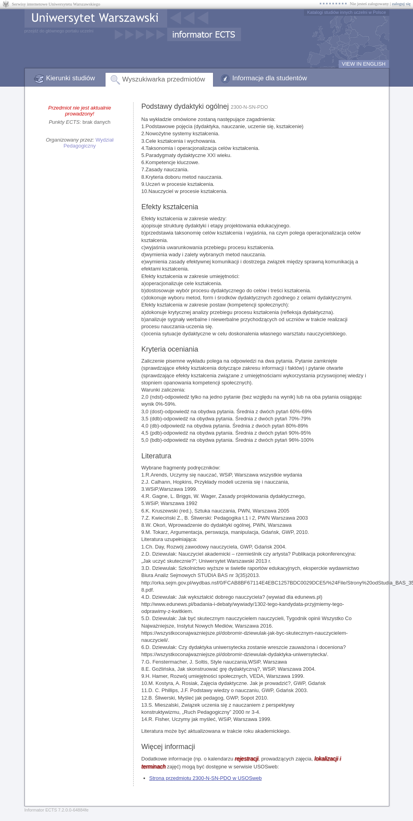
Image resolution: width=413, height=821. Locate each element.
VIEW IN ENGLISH (364, 64)
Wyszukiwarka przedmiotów (163, 79)
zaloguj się (401, 3)
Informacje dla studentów (269, 78)
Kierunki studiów (70, 78)
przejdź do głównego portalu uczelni (59, 30)
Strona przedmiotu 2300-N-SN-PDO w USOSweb (205, 778)
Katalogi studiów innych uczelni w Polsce (346, 12)
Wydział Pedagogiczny (88, 143)
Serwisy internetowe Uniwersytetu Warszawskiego (56, 4)
